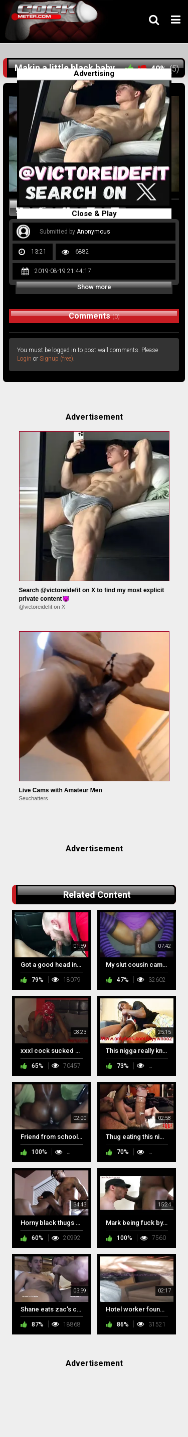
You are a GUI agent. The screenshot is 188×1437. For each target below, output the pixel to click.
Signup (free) (56, 358)
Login (24, 358)
